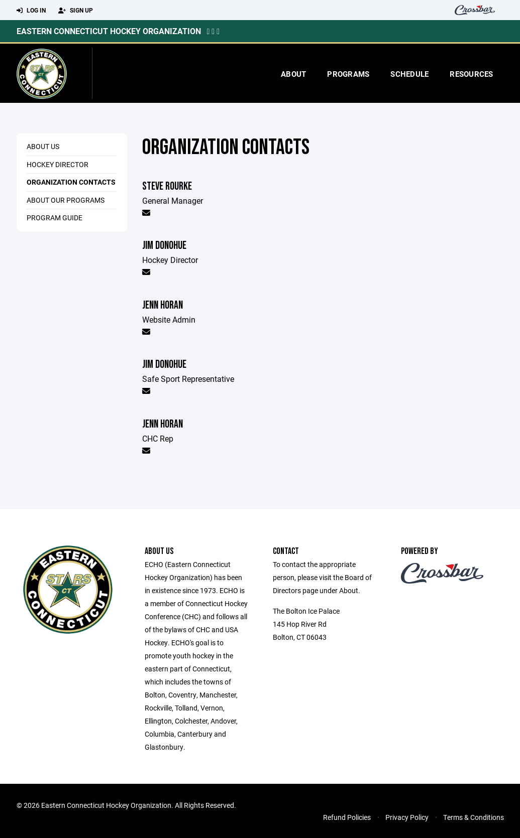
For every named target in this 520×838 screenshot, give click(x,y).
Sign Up (75, 10)
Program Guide (54, 217)
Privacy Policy (407, 817)
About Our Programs (66, 200)
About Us (43, 146)
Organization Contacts (71, 182)
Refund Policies (347, 817)
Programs (348, 74)
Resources (471, 74)
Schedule (409, 74)
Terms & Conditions (473, 817)
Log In (31, 10)
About (293, 74)
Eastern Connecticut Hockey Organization (109, 31)
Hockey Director (57, 164)
